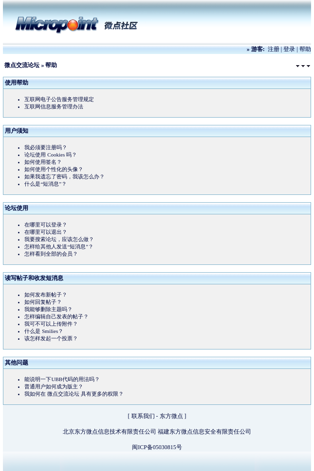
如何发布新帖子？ (45, 294)
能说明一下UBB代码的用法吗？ (62, 379)
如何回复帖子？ (43, 302)
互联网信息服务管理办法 (53, 106)
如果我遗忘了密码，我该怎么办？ (64, 176)
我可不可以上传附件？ (51, 324)
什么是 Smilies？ (43, 331)
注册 (273, 49)
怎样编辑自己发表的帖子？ (56, 316)
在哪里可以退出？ (45, 232)
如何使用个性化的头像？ (53, 169)
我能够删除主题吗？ (48, 309)
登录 (289, 49)
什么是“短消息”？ (45, 184)
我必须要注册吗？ (45, 147)
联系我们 (143, 416)
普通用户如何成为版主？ (53, 386)
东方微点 (171, 416)
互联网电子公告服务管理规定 (59, 99)
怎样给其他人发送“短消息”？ (58, 246)
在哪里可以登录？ (45, 224)
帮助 (305, 49)
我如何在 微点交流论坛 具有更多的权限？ (74, 394)
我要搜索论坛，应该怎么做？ (59, 239)
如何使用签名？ (43, 162)
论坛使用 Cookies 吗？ (50, 154)
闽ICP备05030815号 (157, 447)
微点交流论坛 (21, 65)
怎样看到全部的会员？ (51, 254)
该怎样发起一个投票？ (51, 338)
